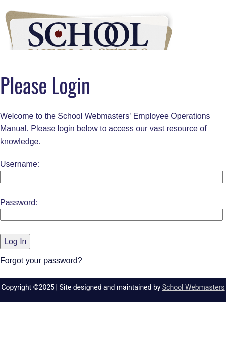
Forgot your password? (41, 260)
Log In (15, 241)
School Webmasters (193, 287)
